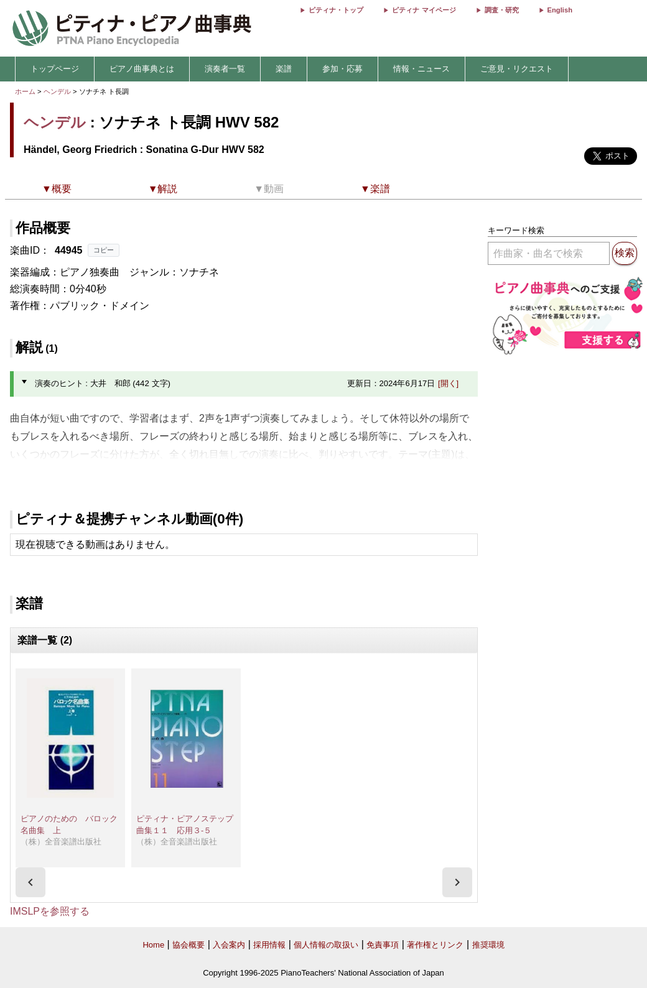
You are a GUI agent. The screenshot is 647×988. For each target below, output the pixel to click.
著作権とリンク (435, 944)
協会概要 (188, 944)
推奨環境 (488, 944)
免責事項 (382, 944)
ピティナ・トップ (336, 10)
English (559, 10)
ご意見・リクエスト (516, 68)
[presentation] (30, 882)
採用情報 (269, 944)
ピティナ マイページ (423, 10)
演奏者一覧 (225, 68)
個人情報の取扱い (326, 944)
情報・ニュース (421, 68)
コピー (103, 250)
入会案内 (229, 944)
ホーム (25, 91)
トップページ (54, 68)
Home (153, 944)
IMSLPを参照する (50, 911)
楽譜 (284, 68)
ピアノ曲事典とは (141, 68)
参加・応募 (342, 68)
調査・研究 (502, 10)
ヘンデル (57, 91)
